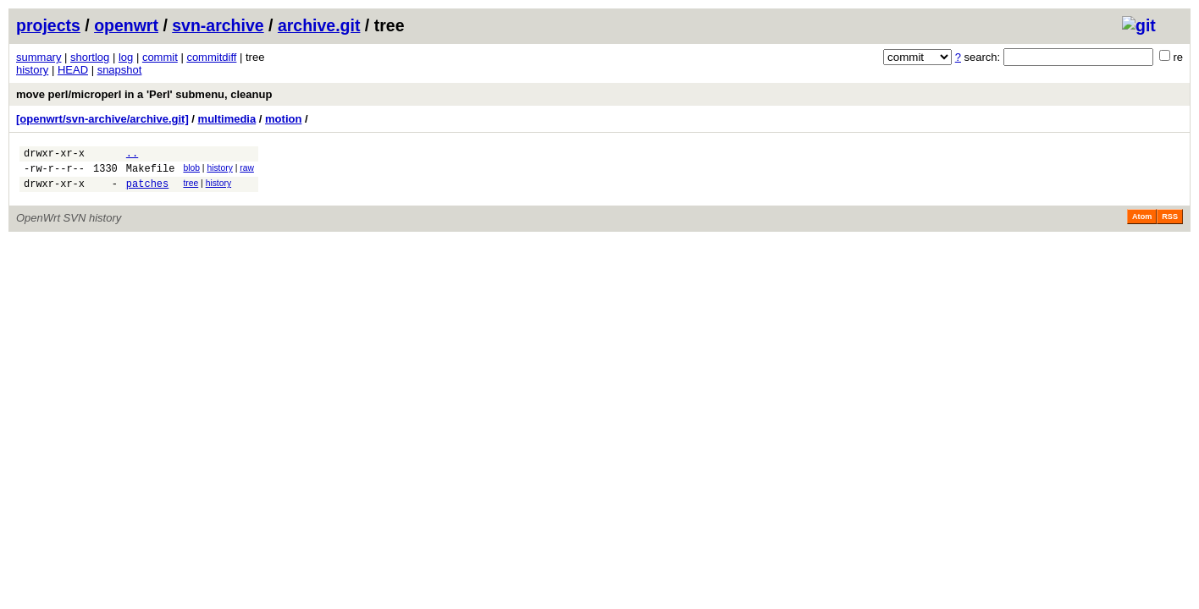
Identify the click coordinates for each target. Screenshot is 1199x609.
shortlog (89, 57)
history (32, 69)
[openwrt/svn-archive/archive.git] (102, 118)
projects (48, 25)
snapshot (119, 69)
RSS (1170, 224)
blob (191, 170)
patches (147, 191)
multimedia (227, 118)
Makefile (150, 173)
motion (283, 118)
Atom (1142, 224)
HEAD (73, 69)
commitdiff (211, 57)
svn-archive (217, 25)
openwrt (126, 25)
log (126, 57)
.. (132, 155)
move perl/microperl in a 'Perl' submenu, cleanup (144, 94)
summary (38, 57)
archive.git (319, 25)
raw (247, 170)
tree (190, 188)
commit (160, 57)
